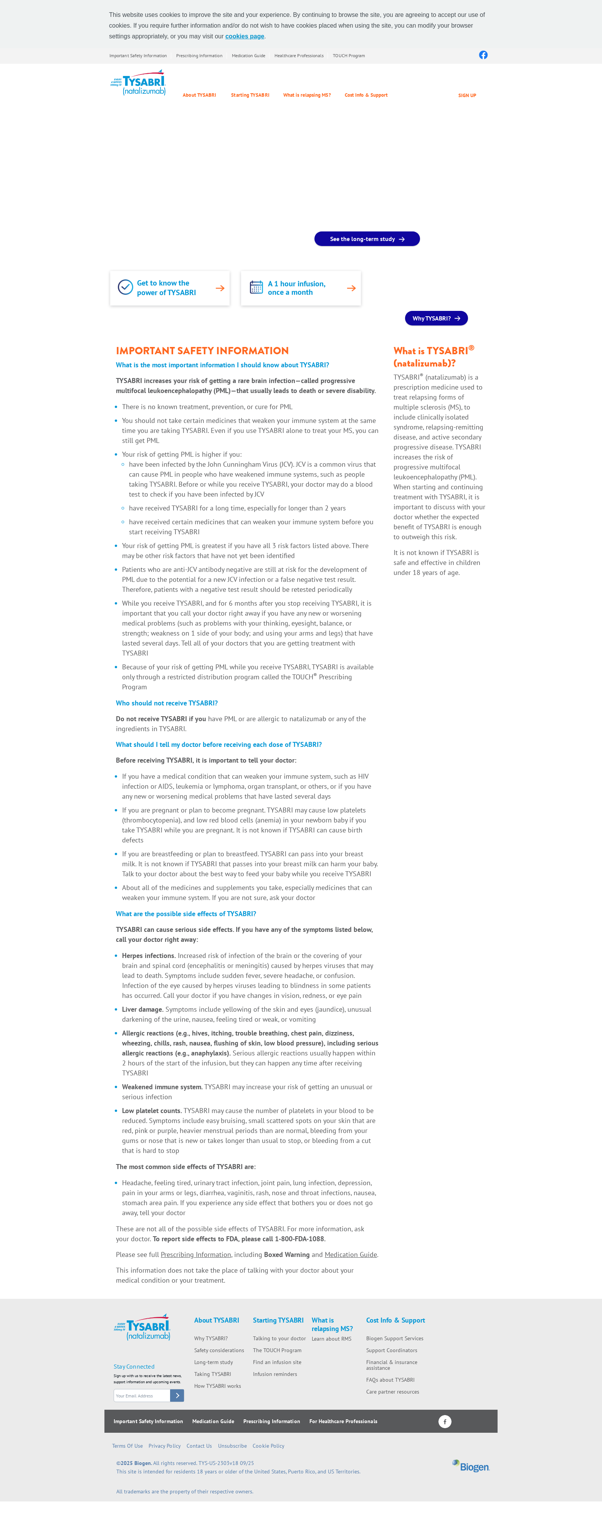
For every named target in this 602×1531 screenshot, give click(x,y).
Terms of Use (127, 1446)
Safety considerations (219, 1350)
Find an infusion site (277, 1362)
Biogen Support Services (394, 1338)
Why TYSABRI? (211, 1338)
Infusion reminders (275, 1374)
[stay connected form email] (149, 1395)
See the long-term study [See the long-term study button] (362, 239)
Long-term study (213, 1362)
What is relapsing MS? (307, 95)
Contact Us (199, 1446)
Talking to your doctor (279, 1338)
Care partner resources (392, 1391)
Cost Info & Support (366, 95)
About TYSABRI (199, 95)
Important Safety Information (138, 55)
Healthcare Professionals (299, 55)
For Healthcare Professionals (343, 1421)
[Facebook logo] (483, 55)
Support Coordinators (391, 1350)
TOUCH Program (349, 55)
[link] (125, 287)
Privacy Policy (165, 1446)
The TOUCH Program (277, 1350)
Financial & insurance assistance (391, 1365)
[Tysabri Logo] (138, 82)
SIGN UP (467, 95)
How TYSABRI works (217, 1385)
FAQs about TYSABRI (390, 1379)
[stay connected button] (177, 1395)
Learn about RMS (331, 1338)
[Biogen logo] (471, 1468)
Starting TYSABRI (250, 95)
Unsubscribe (232, 1446)
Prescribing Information (199, 55)
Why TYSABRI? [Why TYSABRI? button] (432, 318)
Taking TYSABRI (212, 1374)
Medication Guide (248, 55)
